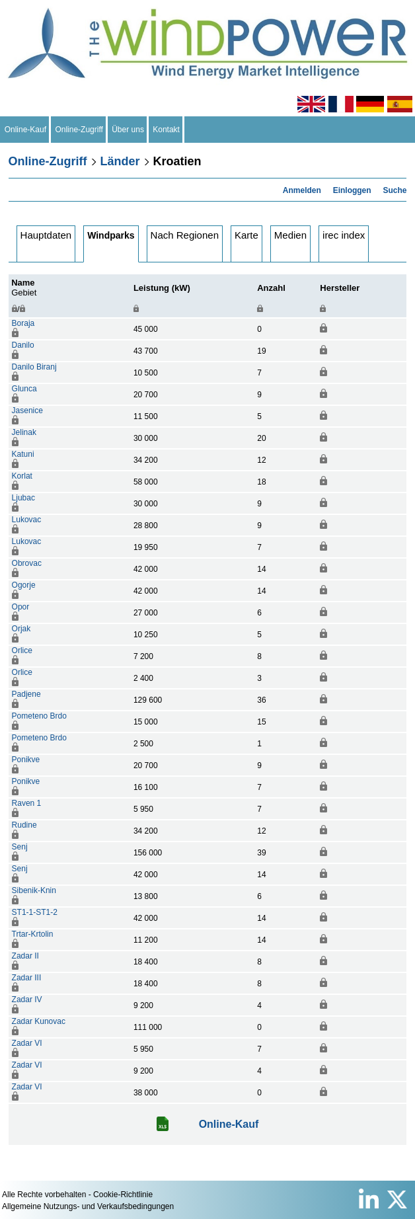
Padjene (26, 694)
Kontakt (166, 129)
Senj (20, 846)
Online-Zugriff (79, 129)
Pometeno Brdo (39, 716)
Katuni (23, 454)
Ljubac (23, 497)
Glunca (24, 388)
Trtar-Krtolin (33, 934)
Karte (246, 235)
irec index (343, 235)
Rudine (24, 825)
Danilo (23, 345)
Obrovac (27, 563)
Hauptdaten (46, 235)
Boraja (23, 323)
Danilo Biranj (34, 367)
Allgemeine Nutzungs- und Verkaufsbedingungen (88, 1206)
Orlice (22, 650)
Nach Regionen (185, 235)
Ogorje (24, 585)
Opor (21, 606)
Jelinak (24, 432)
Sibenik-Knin (34, 890)
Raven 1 (27, 803)
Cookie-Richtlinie (123, 1194)
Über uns (128, 129)
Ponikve (26, 759)
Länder (120, 161)
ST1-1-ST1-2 (34, 912)
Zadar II (25, 956)
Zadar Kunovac (38, 1021)
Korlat (22, 476)
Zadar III (27, 977)
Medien (290, 235)
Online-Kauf (25, 129)
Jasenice (27, 410)
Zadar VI (27, 1043)
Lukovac (27, 519)
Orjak (21, 628)
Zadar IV (27, 999)
